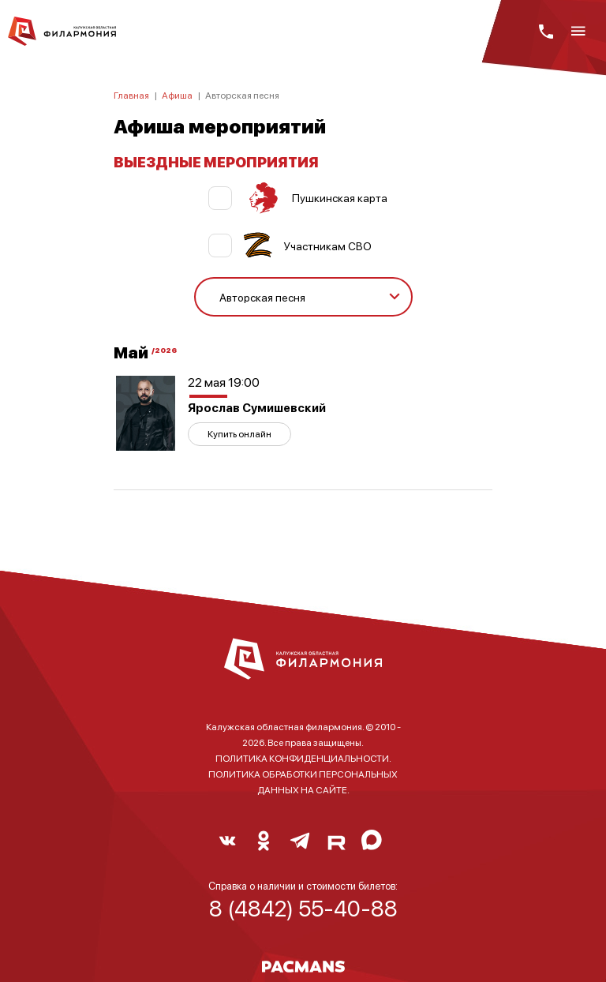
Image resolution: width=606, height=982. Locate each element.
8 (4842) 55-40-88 (303, 908)
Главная (131, 95)
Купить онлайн (239, 434)
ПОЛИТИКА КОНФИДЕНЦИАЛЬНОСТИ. (303, 758)
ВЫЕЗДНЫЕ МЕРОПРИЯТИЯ (216, 161)
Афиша (177, 95)
